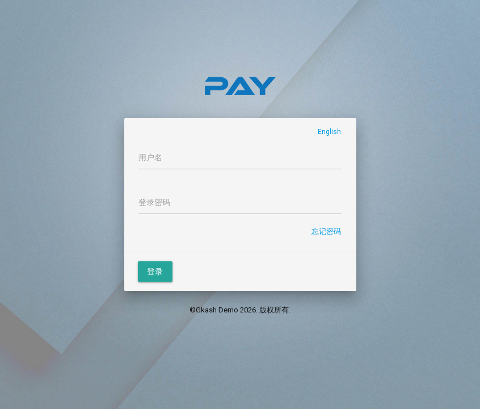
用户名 (150, 157)
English (329, 132)
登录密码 (154, 202)
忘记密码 (326, 231)
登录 (155, 271)
